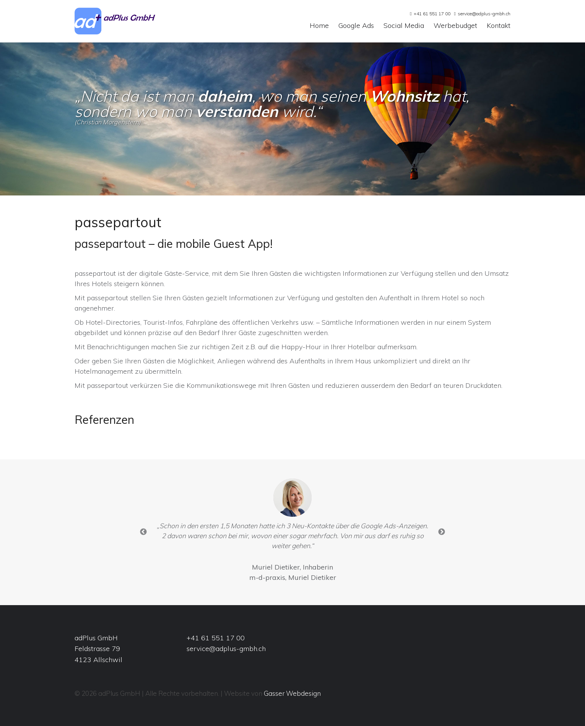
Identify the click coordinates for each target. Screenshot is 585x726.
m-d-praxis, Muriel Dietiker (292, 577)
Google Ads (356, 26)
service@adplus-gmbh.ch (484, 13)
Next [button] (441, 532)
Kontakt (498, 26)
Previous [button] (143, 532)
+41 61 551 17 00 (432, 13)
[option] (292, 532)
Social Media (404, 26)
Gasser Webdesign (292, 693)
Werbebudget (455, 26)
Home (319, 26)
